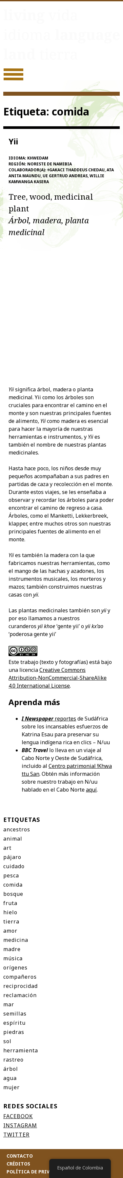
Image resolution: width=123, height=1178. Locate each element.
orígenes (15, 967)
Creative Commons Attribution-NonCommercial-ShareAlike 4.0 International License (58, 677)
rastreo (13, 1059)
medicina (15, 940)
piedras (13, 1032)
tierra (11, 921)
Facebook (18, 1116)
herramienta (20, 1050)
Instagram (20, 1125)
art (7, 847)
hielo (10, 912)
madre (12, 949)
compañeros (20, 976)
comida (13, 884)
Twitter (16, 1134)
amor (10, 930)
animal (12, 838)
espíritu (14, 1022)
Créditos (18, 1164)
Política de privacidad (37, 1171)
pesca (11, 875)
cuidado (14, 866)
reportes (49, 718)
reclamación (20, 995)
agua (10, 1078)
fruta (10, 903)
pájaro (12, 857)
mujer (11, 1087)
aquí (91, 789)
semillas (15, 1013)
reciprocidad (20, 986)
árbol (10, 1068)
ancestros (16, 829)
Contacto (20, 1156)
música (13, 958)
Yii (13, 141)
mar (8, 1004)
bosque (13, 893)
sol (7, 1041)
